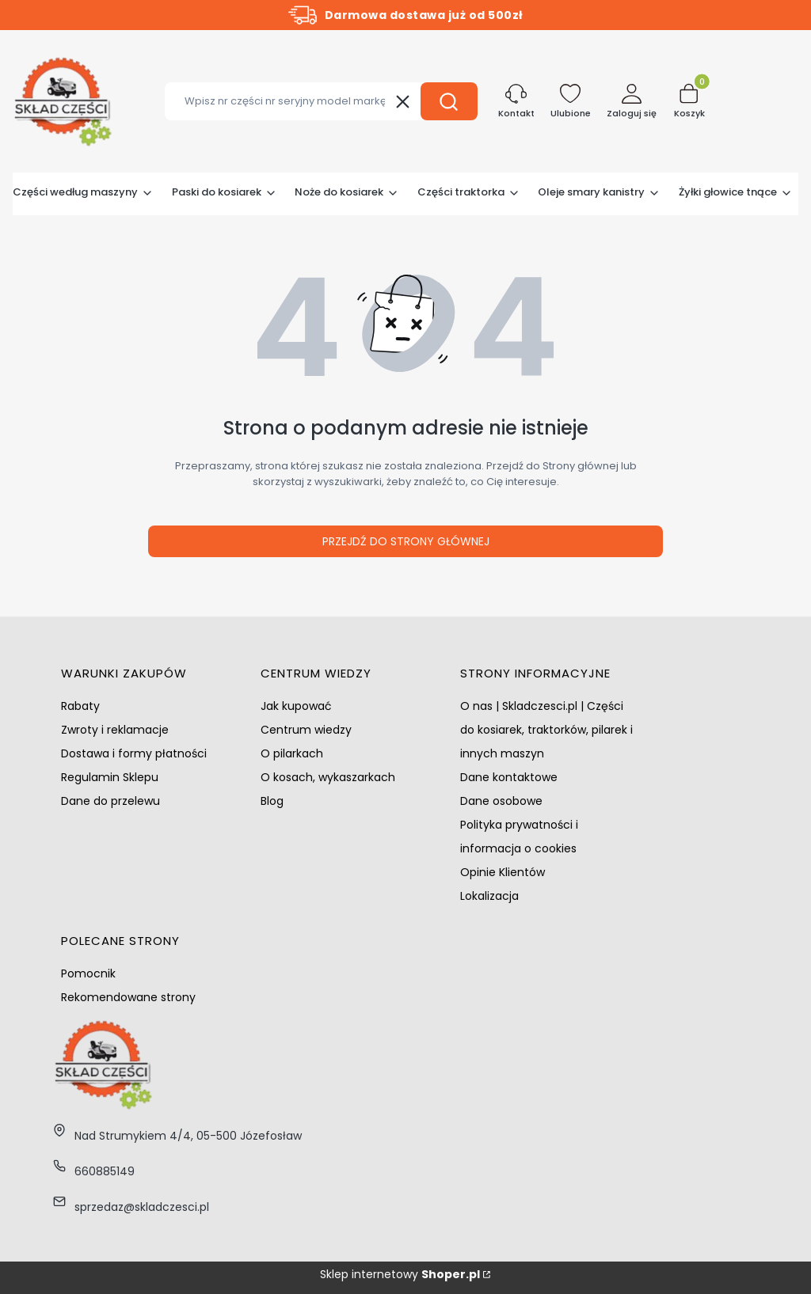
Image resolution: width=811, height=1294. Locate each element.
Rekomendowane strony (128, 997)
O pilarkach (292, 753)
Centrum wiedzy (306, 730)
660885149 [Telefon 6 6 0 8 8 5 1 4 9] (104, 1171)
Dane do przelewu (110, 801)
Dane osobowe (501, 801)
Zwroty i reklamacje (115, 730)
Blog (272, 801)
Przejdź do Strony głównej (405, 541)
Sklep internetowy (400, 1274)
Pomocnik (88, 973)
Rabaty (80, 706)
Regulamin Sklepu (109, 777)
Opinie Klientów (502, 872)
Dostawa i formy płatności (134, 753)
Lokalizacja (489, 896)
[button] (449, 101)
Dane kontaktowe (509, 777)
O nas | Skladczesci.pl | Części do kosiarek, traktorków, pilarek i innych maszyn (546, 729)
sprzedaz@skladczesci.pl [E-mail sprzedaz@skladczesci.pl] (141, 1207)
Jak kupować (296, 706)
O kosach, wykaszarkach (328, 777)
